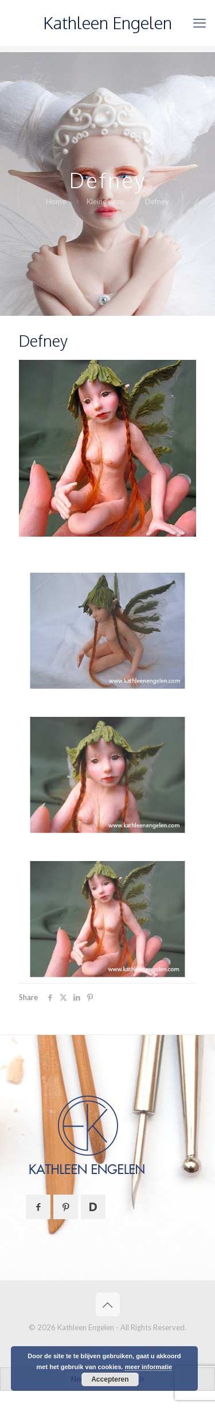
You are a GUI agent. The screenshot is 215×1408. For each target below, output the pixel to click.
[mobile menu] (199, 23)
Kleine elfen (105, 201)
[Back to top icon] (108, 1304)
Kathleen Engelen (107, 22)
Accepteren (109, 1379)
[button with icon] (38, 1207)
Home (56, 201)
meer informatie (149, 1366)
